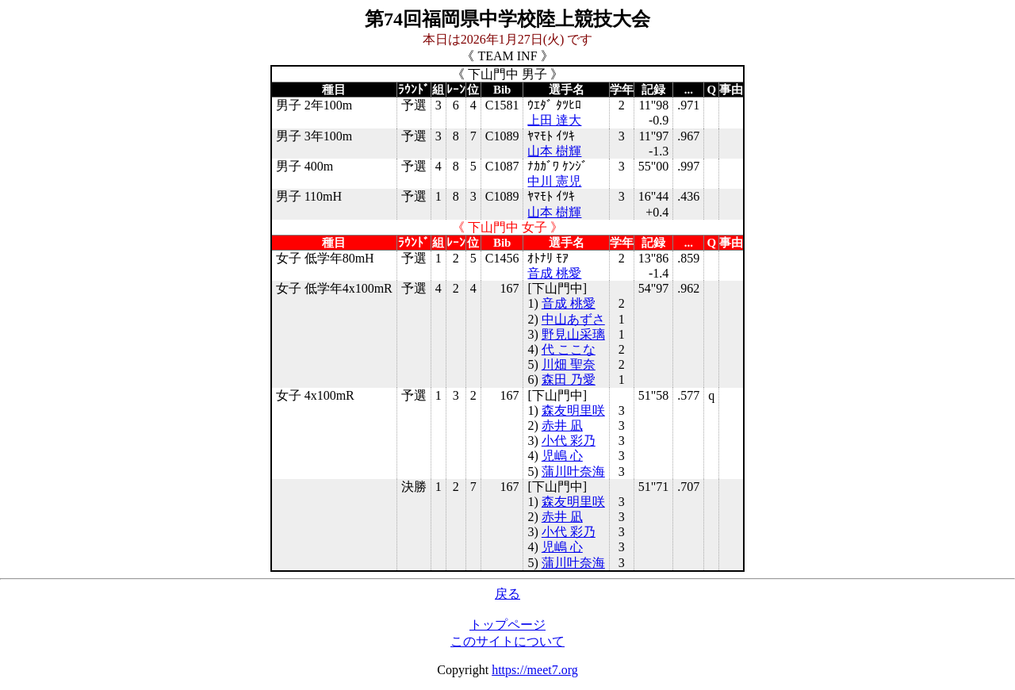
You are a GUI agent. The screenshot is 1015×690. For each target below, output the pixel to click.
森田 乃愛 (569, 379)
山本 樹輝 (554, 151)
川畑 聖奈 (569, 364)
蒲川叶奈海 (573, 471)
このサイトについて (507, 641)
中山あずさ (573, 319)
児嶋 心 (562, 455)
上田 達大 (554, 120)
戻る (507, 593)
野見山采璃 (573, 334)
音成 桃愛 (554, 273)
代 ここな (569, 349)
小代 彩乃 (569, 440)
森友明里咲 (573, 410)
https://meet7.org (535, 670)
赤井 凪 (562, 425)
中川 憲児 (554, 181)
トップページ (507, 624)
